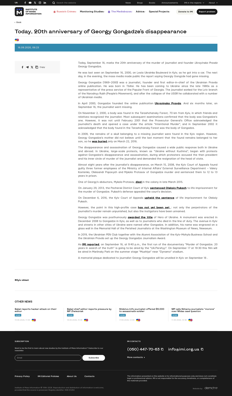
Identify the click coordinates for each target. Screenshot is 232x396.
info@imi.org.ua (183, 349)
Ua (16, 3)
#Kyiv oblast (22, 280)
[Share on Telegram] (27, 67)
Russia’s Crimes (61, 11)
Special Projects (159, 11)
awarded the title (140, 217)
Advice (139, 11)
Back (18, 22)
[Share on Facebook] (22, 67)
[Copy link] (44, 67)
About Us (71, 376)
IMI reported (90, 244)
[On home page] (28, 11)
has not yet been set (154, 207)
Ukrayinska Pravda (168, 103)
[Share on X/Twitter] (32, 67)
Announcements (170, 3)
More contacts (135, 357)
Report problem (208, 12)
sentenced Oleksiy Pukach (168, 188)
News (128, 3)
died (139, 182)
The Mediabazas (118, 11)
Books (152, 3)
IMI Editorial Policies (48, 376)
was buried (100, 141)
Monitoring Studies (88, 11)
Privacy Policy (22, 376)
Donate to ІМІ (186, 12)
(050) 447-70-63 (143, 349)
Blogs (140, 3)
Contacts (89, 376)
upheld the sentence (159, 197)
